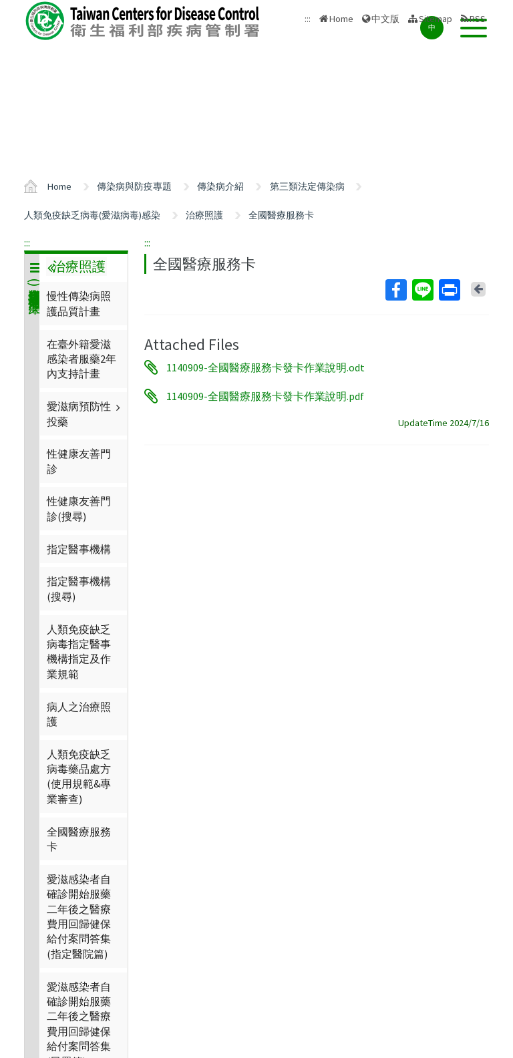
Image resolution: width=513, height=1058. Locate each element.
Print (449, 290)
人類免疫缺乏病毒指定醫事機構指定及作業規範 (79, 652)
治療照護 (204, 215)
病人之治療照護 (79, 714)
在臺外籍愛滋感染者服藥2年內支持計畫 (81, 359)
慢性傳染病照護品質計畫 (79, 303)
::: (27, 242)
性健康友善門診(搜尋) (79, 508)
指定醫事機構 (79, 549)
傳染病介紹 (220, 186)
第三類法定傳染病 (307, 186)
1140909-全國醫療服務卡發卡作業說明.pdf (265, 396)
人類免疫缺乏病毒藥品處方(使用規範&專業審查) (79, 776)
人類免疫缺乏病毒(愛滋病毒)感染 (92, 215)
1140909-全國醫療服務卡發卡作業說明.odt (265, 367)
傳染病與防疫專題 (134, 186)
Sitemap (435, 19)
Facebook (395, 290)
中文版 (385, 18)
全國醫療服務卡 (281, 215)
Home (341, 19)
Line (422, 290)
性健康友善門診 (79, 461)
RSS (478, 19)
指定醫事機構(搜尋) (79, 588)
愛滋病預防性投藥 (85, 413)
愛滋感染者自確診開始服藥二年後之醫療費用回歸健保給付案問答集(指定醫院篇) (79, 916)
